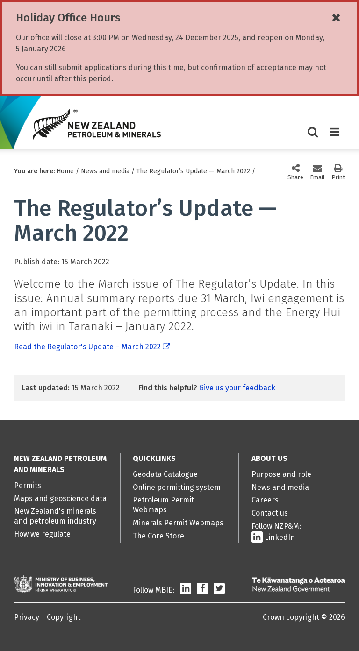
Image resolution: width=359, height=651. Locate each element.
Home (65, 171)
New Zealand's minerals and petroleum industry (55, 516)
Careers (265, 499)
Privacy (26, 617)
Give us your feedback (237, 387)
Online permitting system (177, 487)
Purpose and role (281, 474)
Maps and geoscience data (60, 498)
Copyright (63, 617)
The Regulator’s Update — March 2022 (193, 171)
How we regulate (42, 534)
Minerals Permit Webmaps (178, 522)
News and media (105, 171)
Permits (27, 485)
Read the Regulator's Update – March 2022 (87, 346)
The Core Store (158, 535)
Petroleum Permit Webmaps (163, 504)
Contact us (269, 513)
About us (269, 458)
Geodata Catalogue (165, 474)
